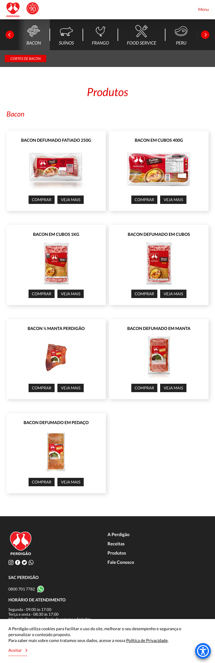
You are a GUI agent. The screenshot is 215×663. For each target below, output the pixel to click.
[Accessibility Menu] (203, 651)
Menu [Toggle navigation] (203, 9)
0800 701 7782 (21, 589)
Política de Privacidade (147, 640)
